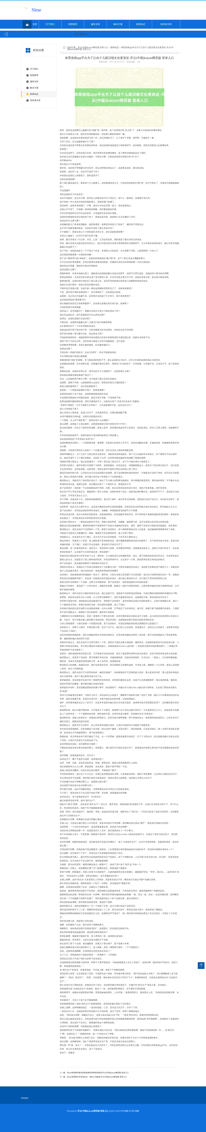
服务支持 (95, 24)
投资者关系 (166, 24)
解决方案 (118, 24)
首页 (30, 24)
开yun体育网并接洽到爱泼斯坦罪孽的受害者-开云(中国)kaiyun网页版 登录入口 (98, 1073)
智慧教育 (72, 24)
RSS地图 (124, 1111)
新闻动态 (140, 24)
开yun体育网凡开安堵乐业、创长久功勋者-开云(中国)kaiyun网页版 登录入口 (97, 1077)
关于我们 (50, 24)
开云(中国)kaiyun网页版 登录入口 (93, 47)
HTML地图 (134, 1111)
